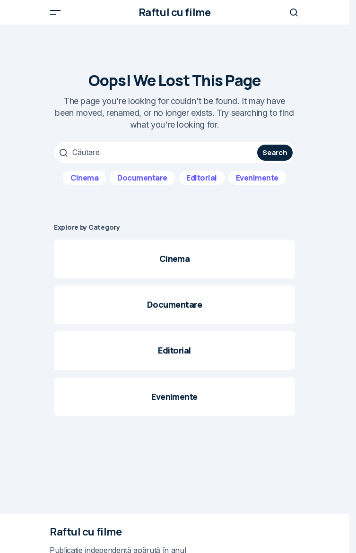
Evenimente (257, 178)
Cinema (84, 178)
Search (274, 152)
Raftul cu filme (174, 12)
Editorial (201, 178)
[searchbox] (156, 152)
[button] (55, 12)
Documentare (142, 178)
